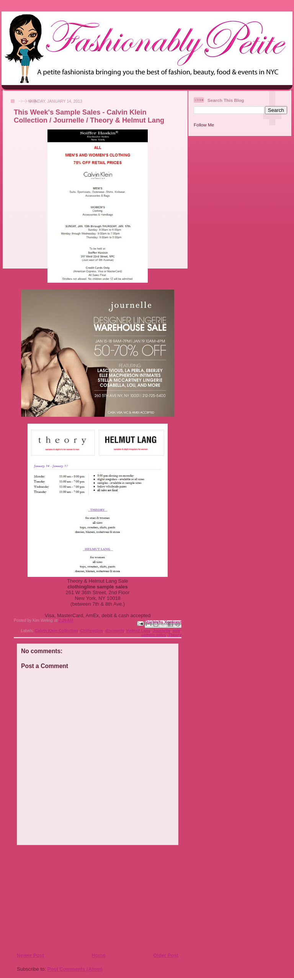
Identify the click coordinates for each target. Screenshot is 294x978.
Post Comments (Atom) (75, 969)
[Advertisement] (63, 898)
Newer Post (30, 955)
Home (98, 955)
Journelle (161, 631)
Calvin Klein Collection (56, 631)
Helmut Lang (138, 631)
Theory (174, 635)
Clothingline (91, 631)
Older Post (165, 955)
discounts (114, 631)
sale (176, 631)
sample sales (153, 635)
